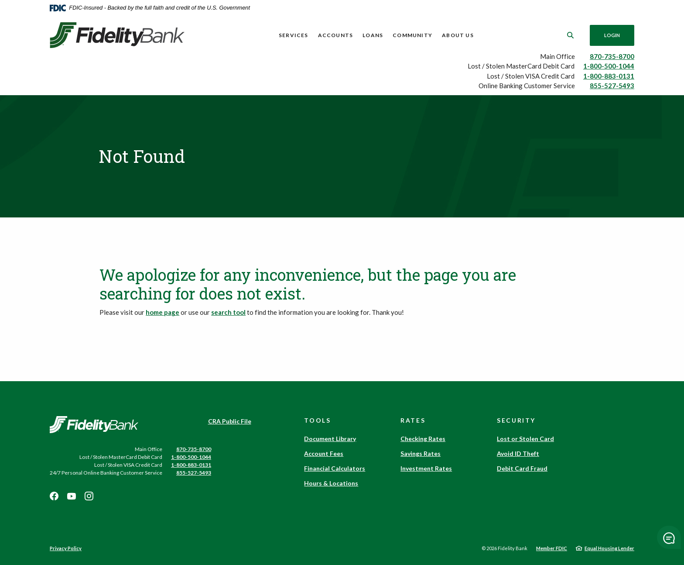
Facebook (54, 496)
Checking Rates (422, 438)
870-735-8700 (612, 56)
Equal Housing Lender (609, 548)
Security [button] (516, 420)
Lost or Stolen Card (525, 438)
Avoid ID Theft (518, 453)
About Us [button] (458, 35)
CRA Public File (229, 421)
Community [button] (412, 35)
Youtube (71, 496)
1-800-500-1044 (608, 66)
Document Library (330, 438)
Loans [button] (373, 35)
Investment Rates (426, 468)
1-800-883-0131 (608, 76)
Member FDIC (551, 548)
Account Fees (323, 453)
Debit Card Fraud (522, 468)
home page (162, 312)
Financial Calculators (334, 468)
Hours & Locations (331, 483)
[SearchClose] (570, 35)
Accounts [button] (335, 35)
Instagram (89, 496)
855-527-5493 (612, 86)
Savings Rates (420, 453)
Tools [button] (317, 420)
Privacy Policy (66, 548)
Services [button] (293, 35)
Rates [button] (412, 420)
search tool (228, 312)
